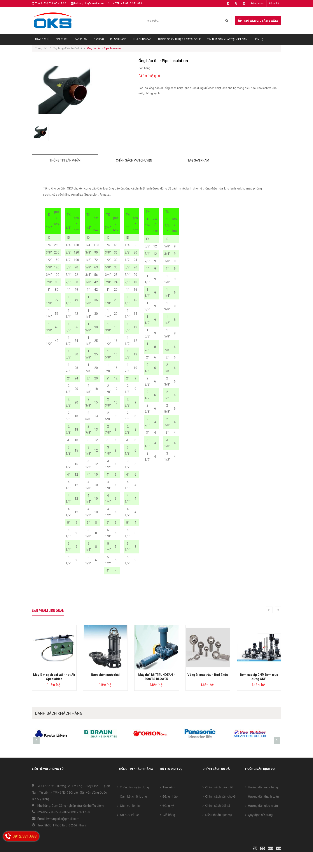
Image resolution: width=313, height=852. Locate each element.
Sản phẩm (81, 39)
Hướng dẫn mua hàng (261, 787)
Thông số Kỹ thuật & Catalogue (179, 39)
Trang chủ (42, 39)
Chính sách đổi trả (216, 805)
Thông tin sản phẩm (65, 160)
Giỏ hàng (167, 815)
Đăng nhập (257, 3)
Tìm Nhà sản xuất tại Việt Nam (227, 39)
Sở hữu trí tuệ (128, 815)
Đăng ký (274, 3)
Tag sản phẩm (198, 160)
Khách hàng (118, 39)
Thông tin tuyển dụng (133, 787)
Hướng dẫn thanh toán (262, 796)
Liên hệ (258, 39)
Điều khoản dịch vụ (217, 815)
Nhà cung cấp (142, 39)
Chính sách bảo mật (218, 787)
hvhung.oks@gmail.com (89, 3)
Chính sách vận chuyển (134, 160)
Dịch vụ (99, 39)
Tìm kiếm (167, 787)
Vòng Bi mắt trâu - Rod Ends (207, 674)
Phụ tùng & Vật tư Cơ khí (67, 48)
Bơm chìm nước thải (105, 674)
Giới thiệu (62, 39)
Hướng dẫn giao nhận (261, 805)
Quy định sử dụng (259, 815)
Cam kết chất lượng (132, 796)
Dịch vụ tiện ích (129, 805)
